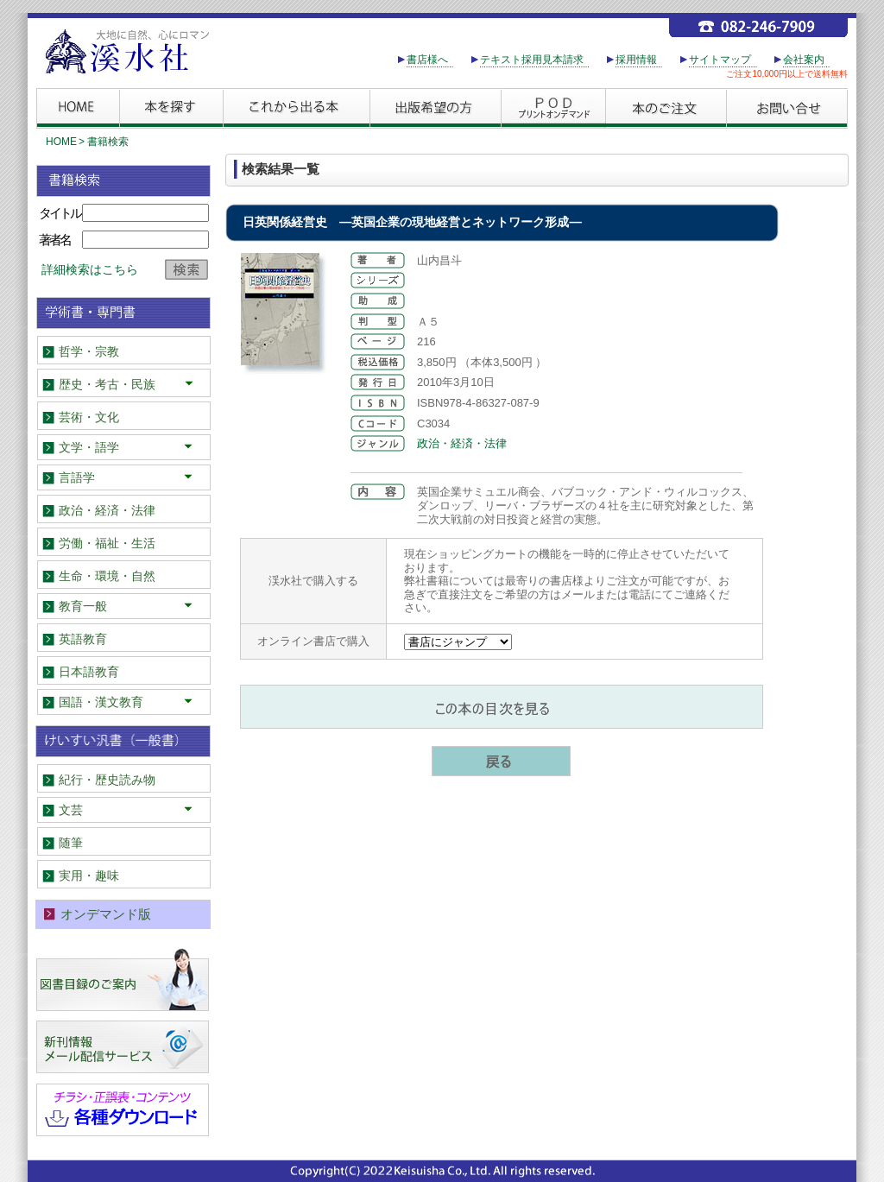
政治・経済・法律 (462, 443)
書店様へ (427, 60)
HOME (61, 142)
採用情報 (636, 60)
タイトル (59, 212)
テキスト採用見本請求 (532, 60)
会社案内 (803, 60)
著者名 (54, 239)
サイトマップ (720, 60)
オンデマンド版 (105, 914)
